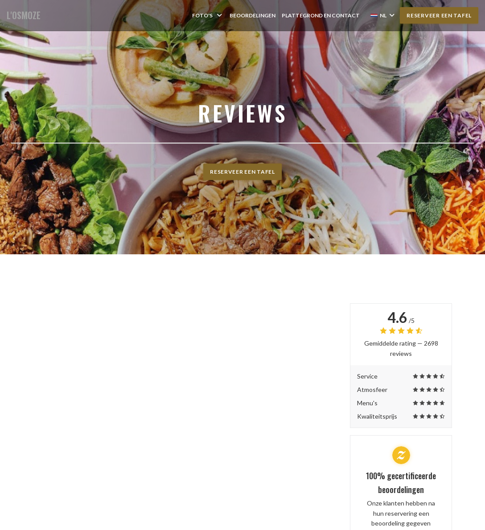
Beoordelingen (252, 15)
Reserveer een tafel (439, 15)
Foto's (207, 15)
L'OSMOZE (24, 15)
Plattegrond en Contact (321, 15)
